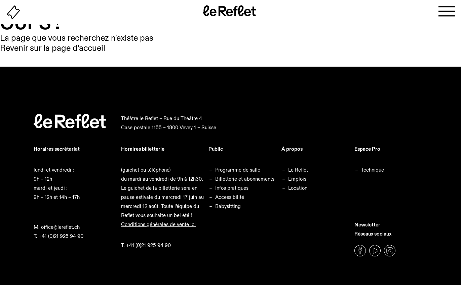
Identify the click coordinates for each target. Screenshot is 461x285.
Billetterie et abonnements (244, 179)
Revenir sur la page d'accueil (52, 48)
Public (215, 149)
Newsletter (367, 224)
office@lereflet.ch (60, 227)
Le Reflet (298, 170)
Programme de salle (237, 170)
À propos (292, 149)
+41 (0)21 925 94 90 (61, 236)
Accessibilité (229, 197)
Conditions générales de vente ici (158, 224)
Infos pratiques (231, 188)
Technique (372, 170)
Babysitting (228, 206)
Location (297, 188)
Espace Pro (367, 149)
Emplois (297, 179)
